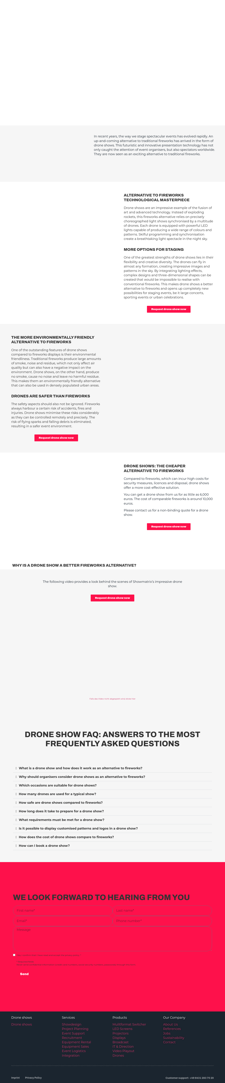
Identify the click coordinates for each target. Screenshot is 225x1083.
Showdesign (71, 1004)
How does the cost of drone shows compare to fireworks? (66, 817)
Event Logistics (74, 1031)
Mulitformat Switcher (129, 1004)
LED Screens (122, 1008)
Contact (169, 1022)
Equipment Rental (76, 1022)
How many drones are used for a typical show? (57, 774)
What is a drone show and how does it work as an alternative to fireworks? (80, 748)
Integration (70, 1035)
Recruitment (72, 1017)
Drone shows (21, 1004)
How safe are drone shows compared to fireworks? (61, 782)
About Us (170, 1004)
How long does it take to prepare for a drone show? (61, 791)
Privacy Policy (34, 1057)
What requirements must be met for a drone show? (61, 799)
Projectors (120, 1013)
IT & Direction (123, 1026)
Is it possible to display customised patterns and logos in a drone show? (78, 808)
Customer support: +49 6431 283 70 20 (190, 1057)
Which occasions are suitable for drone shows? (58, 765)
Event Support (73, 1013)
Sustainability (173, 1017)
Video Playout (123, 1031)
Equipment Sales (75, 1026)
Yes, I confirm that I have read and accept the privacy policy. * (49, 934)
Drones (118, 1035)
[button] (112, 748)
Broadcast (120, 1022)
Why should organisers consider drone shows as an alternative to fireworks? (82, 756)
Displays (119, 1017)
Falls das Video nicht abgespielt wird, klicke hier (112, 678)
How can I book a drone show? (44, 825)
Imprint (15, 1057)
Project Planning (75, 1008)
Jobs (166, 1013)
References (172, 1008)
